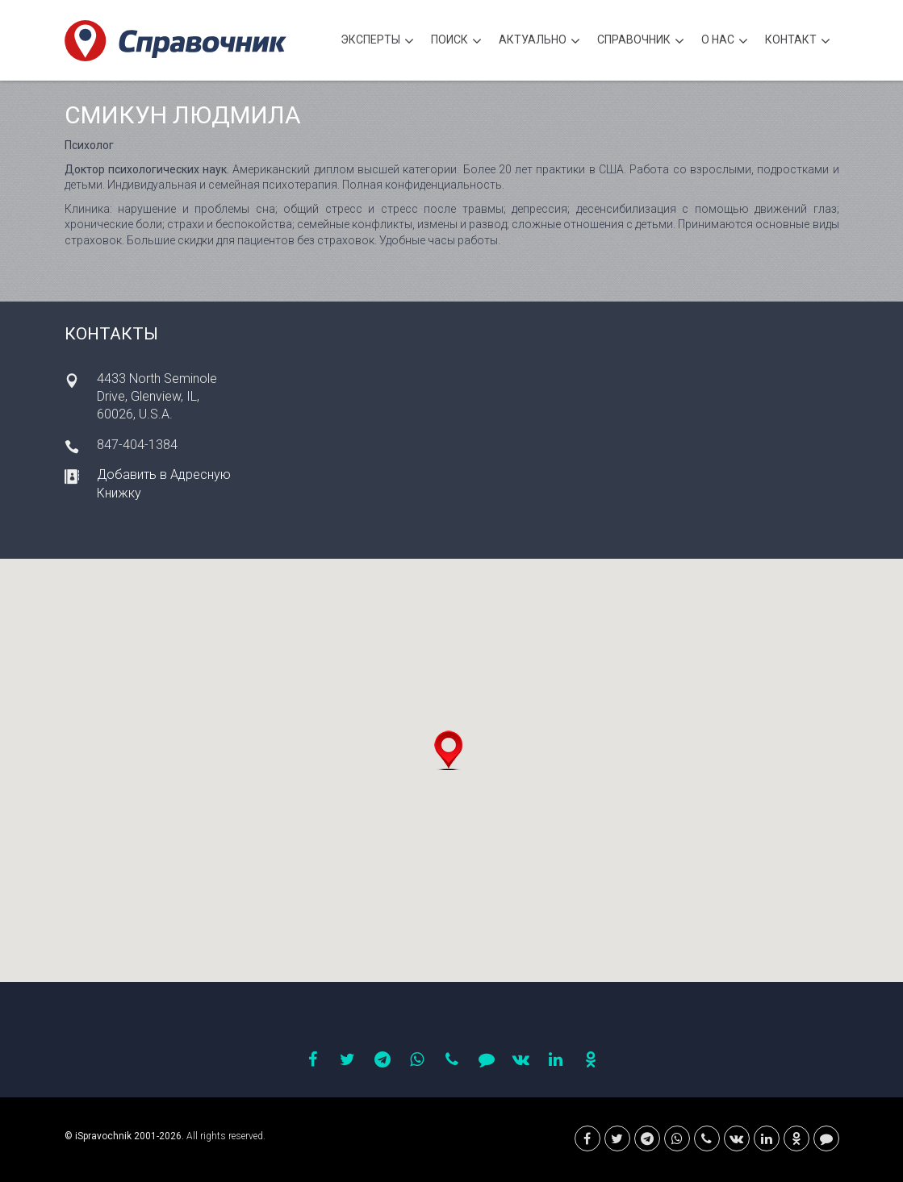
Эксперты (377, 41)
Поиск (456, 41)
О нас (724, 41)
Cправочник (640, 41)
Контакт (797, 41)
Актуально (539, 41)
